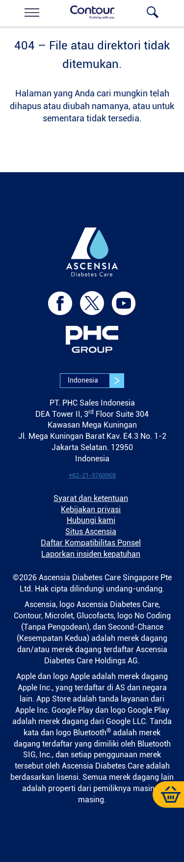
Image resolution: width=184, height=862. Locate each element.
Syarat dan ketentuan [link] (90, 498)
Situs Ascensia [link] (90, 531)
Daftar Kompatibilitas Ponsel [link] (91, 542)
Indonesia (96, 380)
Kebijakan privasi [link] (91, 509)
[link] (31, 12)
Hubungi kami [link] (91, 520)
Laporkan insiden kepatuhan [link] (90, 554)
